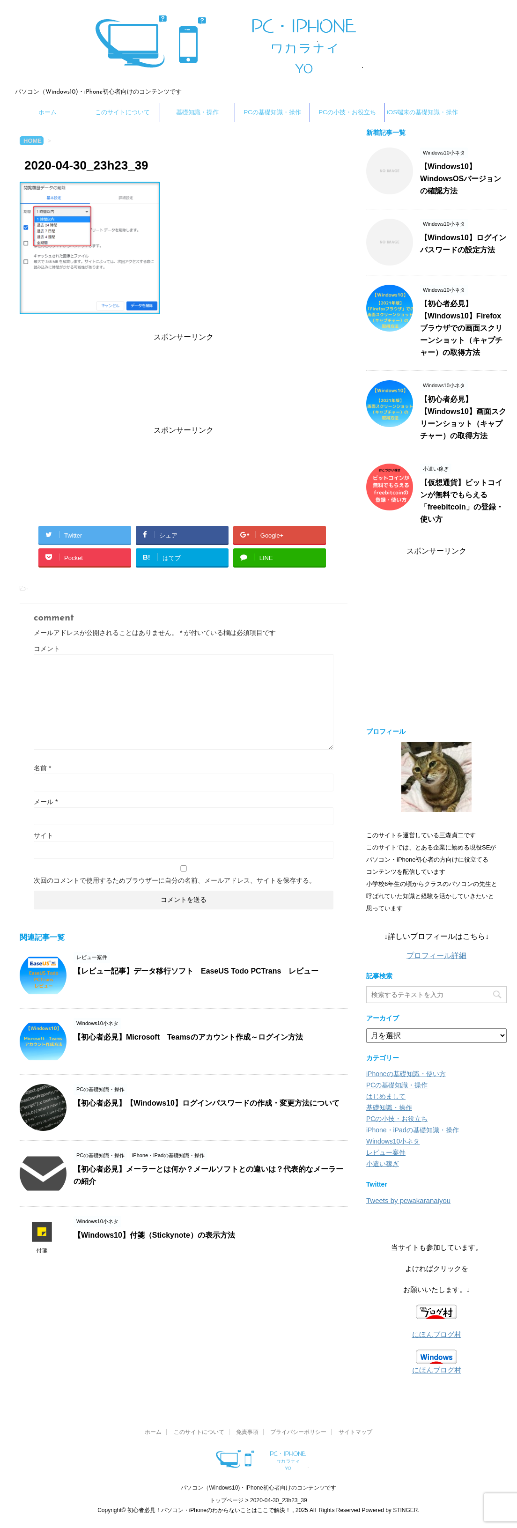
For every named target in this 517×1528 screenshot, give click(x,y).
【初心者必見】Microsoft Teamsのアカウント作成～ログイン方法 (188, 1037)
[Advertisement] (183, 382)
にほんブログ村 (436, 1334)
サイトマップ (355, 1432)
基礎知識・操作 (197, 112)
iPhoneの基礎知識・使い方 (406, 1074)
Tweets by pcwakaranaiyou (408, 1200)
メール (46, 801)
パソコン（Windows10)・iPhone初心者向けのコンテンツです (258, 1487)
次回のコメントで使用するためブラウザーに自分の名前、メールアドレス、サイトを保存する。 (175, 880)
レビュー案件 (386, 1152)
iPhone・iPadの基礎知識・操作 (412, 1130)
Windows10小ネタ (393, 1141)
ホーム (47, 112)
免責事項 (247, 1432)
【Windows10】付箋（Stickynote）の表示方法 (154, 1235)
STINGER (405, 1510)
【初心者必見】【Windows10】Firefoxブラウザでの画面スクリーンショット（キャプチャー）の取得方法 (461, 328)
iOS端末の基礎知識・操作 (422, 112)
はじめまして (386, 1096)
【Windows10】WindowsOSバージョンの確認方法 (460, 178)
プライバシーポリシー (298, 1432)
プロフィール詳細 (436, 956)
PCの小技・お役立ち (347, 112)
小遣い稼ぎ (382, 1163)
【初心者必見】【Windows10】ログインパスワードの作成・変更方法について (207, 1103)
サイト (43, 835)
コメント (47, 648)
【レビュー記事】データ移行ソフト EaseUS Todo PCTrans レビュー (196, 971)
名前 (42, 768)
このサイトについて (122, 112)
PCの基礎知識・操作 (272, 112)
